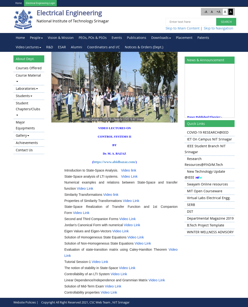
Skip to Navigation (218, 28)
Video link (128, 170)
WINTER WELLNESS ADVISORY (210, 232)
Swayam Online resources (207, 184)
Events (117, 37)
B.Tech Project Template (205, 225)
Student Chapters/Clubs (28, 108)
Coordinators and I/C (103, 47)
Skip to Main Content (182, 28)
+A (218, 11)
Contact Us (24, 150)
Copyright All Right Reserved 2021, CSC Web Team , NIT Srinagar (85, 302)
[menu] (29, 109)
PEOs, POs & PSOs (93, 37)
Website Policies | (25, 302)
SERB (191, 204)
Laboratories (27, 88)
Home (18, 3)
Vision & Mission (61, 37)
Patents (203, 37)
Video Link (129, 176)
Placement (184, 37)
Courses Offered (29, 68)
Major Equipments (25, 125)
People (36, 37)
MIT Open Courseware (204, 191)
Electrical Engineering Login (40, 3)
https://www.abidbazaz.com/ (114, 162)
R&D (49, 47)
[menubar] (124, 42)
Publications (136, 37)
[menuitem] (20, 37)
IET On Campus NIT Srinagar (209, 139)
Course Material (28, 77)
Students (24, 96)
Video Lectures (28, 47)
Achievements (27, 142)
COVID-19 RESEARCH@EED (207, 132)
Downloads (161, 37)
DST (190, 211)
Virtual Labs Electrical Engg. (209, 198)
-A (205, 11)
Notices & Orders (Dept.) (144, 47)
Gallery (22, 135)
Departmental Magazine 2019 (210, 218)
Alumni (76, 47)
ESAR (62, 47)
